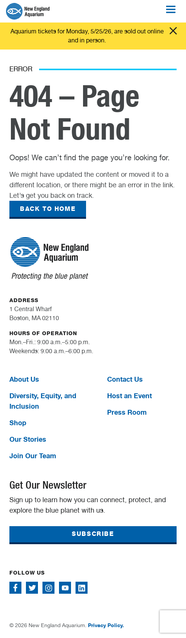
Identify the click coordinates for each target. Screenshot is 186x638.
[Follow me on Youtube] (65, 588)
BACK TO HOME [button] (48, 208)
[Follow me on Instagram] (48, 588)
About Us (24, 379)
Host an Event (129, 395)
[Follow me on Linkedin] (82, 588)
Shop (17, 422)
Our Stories (27, 439)
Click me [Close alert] (173, 31)
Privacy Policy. (106, 625)
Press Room (127, 412)
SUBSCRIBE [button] (93, 533)
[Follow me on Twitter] (32, 588)
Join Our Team (32, 455)
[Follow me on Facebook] (15, 588)
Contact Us (125, 379)
